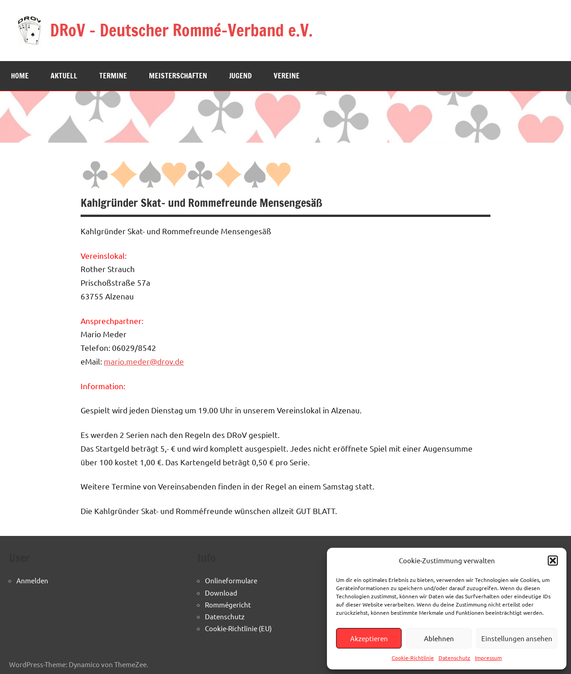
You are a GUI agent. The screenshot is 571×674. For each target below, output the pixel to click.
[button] (552, 560)
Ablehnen (439, 638)
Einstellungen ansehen (516, 638)
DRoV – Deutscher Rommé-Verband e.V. (182, 30)
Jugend (240, 76)
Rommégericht (228, 604)
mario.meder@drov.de (144, 361)
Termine (113, 76)
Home (20, 76)
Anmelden (32, 580)
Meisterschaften (178, 76)
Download (221, 592)
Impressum (488, 657)
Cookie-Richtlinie (413, 657)
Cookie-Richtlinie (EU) (238, 628)
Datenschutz (454, 657)
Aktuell (64, 76)
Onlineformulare (231, 580)
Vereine (287, 76)
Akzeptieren (369, 638)
